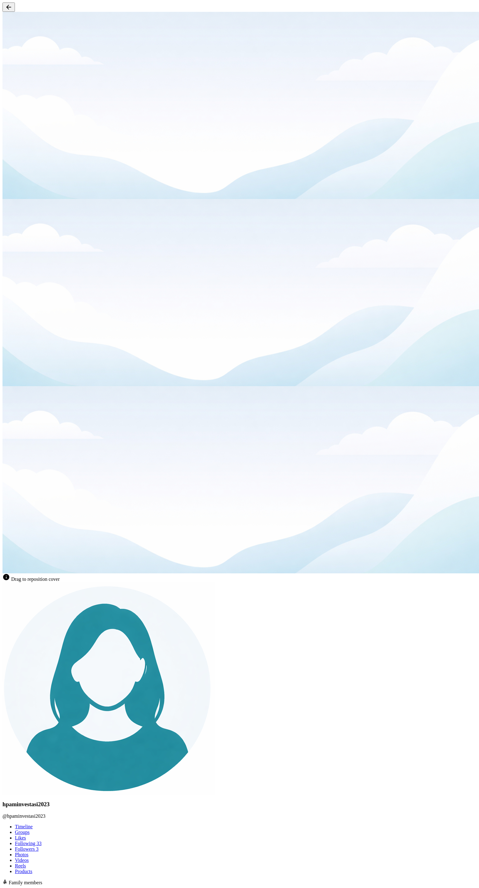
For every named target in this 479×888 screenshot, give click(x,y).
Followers (27, 849)
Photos (22, 854)
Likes (20, 837)
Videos (22, 860)
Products (23, 871)
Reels (20, 865)
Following (28, 843)
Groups (22, 832)
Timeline (24, 826)
